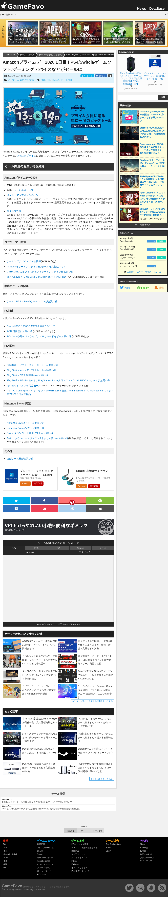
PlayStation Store (113, 844)
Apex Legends (43, 861)
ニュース (152, 241)
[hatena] (16, 508)
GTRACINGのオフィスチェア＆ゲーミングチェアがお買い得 (40, 271)
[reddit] (72, 508)
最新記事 (41, 844)
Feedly (143, 287)
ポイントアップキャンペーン (22, 195)
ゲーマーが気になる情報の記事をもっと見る (92, 701)
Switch (55, 80)
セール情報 (66, 80)
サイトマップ (146, 861)
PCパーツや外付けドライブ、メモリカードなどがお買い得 (39, 336)
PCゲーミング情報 (79, 844)
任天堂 (40, 851)
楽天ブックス (86, 552)
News (141, 8)
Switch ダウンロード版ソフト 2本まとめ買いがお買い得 (37, 438)
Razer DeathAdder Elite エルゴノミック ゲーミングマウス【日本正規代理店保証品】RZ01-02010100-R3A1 (130, 78)
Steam (40, 854)
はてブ (101, 76)
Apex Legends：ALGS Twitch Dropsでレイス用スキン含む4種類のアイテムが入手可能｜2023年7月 (152, 198)
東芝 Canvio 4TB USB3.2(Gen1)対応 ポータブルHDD (36, 276)
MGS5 (74, 861)
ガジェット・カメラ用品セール (24, 385)
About (142, 844)
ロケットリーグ (44, 871)
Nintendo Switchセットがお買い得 (26, 423)
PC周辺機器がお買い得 (20, 331)
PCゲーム (41, 874)
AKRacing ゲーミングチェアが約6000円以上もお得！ (36, 266)
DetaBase (157, 8)
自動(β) (70, 831)
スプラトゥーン (78, 854)
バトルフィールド (45, 864)
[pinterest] (72, 501)
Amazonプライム (26, 155)
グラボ (102, 548)
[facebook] (44, 500)
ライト (84, 831)
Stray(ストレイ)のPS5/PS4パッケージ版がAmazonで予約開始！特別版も (152, 212)
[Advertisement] (139, 316)
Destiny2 (75, 851)
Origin (108, 851)
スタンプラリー (15, 211)
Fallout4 (75, 864)
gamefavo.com (20, 889)
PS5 (36, 548)
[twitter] (16, 500)
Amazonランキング (45, 624)
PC (48, 80)
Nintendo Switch (10, 854)
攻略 (161, 241)
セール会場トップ (24, 190)
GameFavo (12, 886)
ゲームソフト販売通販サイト (84, 847)
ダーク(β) (97, 831)
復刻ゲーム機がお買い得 (20, 458)
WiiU (5, 868)
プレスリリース (147, 858)
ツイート (87, 76)
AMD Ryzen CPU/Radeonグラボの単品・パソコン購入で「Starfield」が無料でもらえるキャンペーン (152, 182)
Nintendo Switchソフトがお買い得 (26, 428)
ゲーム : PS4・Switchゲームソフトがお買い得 (32, 301)
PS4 (42, 80)
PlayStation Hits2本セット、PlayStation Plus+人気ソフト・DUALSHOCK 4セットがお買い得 (58, 380)
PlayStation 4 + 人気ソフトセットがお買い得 (31, 370)
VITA (5, 864)
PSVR (5, 858)
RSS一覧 (144, 847)
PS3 (5, 861)
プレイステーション (46, 847)
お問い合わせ (146, 854)
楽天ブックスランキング (69, 624)
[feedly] (100, 500)
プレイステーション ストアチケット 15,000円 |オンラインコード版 (154, 76)
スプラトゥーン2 (44, 868)
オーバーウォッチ (45, 858)
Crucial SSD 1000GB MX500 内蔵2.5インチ (31, 326)
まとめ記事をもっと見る (102, 779)
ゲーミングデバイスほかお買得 (24, 261)
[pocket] (44, 508)
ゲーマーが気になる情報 (20, 80)
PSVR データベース (80, 871)
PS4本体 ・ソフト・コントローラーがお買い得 (32, 365)
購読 (159, 287)
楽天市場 (38, 483)
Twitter (125, 287)
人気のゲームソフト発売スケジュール (144, 272)
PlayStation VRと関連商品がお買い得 (27, 375)
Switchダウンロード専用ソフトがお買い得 (30, 433)
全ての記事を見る (143, 224)
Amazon (25, 483)
